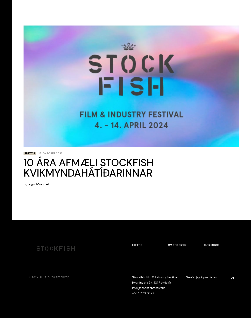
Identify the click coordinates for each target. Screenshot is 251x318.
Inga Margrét (39, 184)
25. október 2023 (50, 153)
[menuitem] (6, 283)
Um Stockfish (178, 245)
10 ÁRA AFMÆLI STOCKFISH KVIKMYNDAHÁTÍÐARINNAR (89, 168)
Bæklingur (212, 245)
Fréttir (30, 153)
